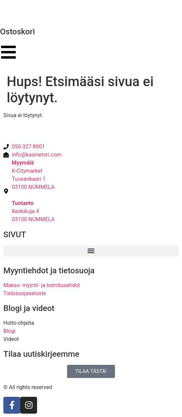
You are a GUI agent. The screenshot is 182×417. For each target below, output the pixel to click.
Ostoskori (17, 31)
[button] (91, 250)
